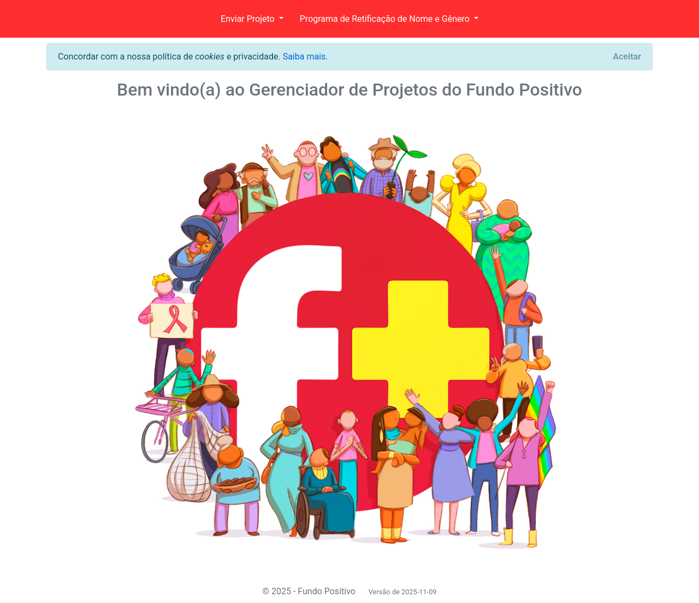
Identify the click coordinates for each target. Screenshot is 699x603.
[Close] (627, 57)
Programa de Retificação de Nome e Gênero (386, 19)
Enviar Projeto (249, 19)
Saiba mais (304, 56)
